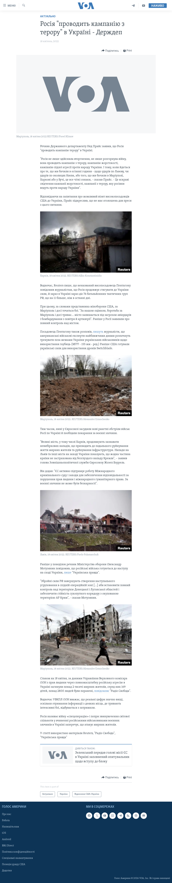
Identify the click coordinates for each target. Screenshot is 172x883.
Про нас (6, 814)
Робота (6, 820)
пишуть (98, 331)
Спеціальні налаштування (17, 858)
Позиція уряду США (13, 864)
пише (68, 572)
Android (6, 839)
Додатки (7, 870)
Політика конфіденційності (18, 852)
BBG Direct (8, 845)
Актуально (48, 16)
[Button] (110, 50)
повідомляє (102, 691)
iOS (4, 833)
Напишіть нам (10, 826)
